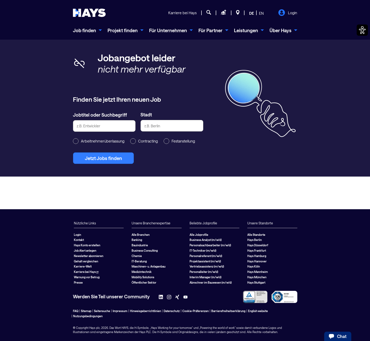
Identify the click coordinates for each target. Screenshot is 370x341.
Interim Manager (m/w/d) (205, 277)
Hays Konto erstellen (87, 245)
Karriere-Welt (83, 266)
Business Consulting (145, 250)
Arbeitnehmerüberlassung (98, 141)
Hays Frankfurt (256, 250)
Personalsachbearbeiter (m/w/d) (210, 245)
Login (287, 13)
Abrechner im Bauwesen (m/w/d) (211, 282)
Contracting (144, 141)
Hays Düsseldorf (257, 245)
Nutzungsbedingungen (88, 316)
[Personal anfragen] (223, 13)
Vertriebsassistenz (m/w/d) (207, 266)
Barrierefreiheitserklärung (228, 311)
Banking (137, 239)
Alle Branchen (141, 234)
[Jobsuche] (209, 13)
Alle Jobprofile (199, 234)
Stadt (146, 114)
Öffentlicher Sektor (144, 282)
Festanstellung (179, 141)
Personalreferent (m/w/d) (206, 255)
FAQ (75, 311)
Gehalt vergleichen (86, 261)
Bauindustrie (140, 245)
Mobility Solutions (143, 277)
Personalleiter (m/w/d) (204, 271)
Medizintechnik (142, 271)
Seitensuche (102, 311)
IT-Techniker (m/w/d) (203, 250)
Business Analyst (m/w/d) (206, 239)
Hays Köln (253, 266)
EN (261, 13)
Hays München (256, 277)
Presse (78, 282)
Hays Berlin (254, 239)
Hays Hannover (257, 261)
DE (251, 13)
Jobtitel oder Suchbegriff (100, 115)
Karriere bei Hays (182, 12)
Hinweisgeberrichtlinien (145, 311)
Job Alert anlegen (85, 250)
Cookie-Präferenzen (195, 311)
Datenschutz (172, 311)
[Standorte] (237, 13)
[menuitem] (87, 30)
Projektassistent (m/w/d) (205, 261)
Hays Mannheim (257, 271)
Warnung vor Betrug (87, 277)
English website (258, 311)
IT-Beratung (139, 261)
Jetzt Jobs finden (103, 158)
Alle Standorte (256, 234)
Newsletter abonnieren (88, 255)
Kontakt (79, 239)
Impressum (120, 311)
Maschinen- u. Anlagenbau (148, 266)
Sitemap (86, 311)
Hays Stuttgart (256, 282)
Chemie (137, 255)
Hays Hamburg (256, 255)
